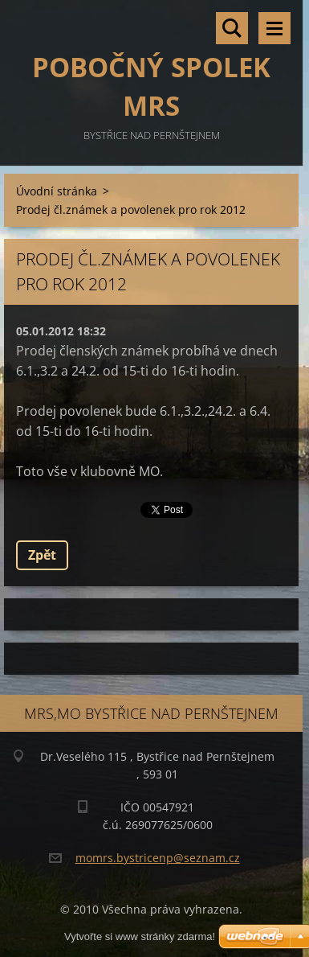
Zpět (42, 555)
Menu (274, 28)
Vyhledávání (232, 28)
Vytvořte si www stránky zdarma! (139, 936)
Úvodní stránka (56, 191)
